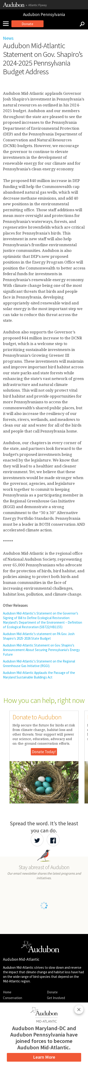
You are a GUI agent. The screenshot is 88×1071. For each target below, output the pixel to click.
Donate (27, 23)
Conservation (12, 998)
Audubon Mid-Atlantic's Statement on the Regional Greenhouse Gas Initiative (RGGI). (39, 663)
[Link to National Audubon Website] (13, 6)
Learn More (44, 1057)
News (8, 38)
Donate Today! (44, 751)
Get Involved (56, 998)
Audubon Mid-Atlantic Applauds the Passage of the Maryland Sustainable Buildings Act (39, 674)
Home (7, 992)
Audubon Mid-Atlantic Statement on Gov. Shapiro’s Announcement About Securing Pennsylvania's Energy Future (41, 650)
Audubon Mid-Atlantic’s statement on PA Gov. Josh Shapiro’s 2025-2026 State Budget (39, 636)
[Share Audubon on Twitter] (37, 839)
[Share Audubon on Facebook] (53, 839)
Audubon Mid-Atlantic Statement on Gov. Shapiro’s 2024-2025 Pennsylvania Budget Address (43, 58)
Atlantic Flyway (37, 5)
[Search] (80, 23)
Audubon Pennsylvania (44, 14)
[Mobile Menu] (7, 23)
